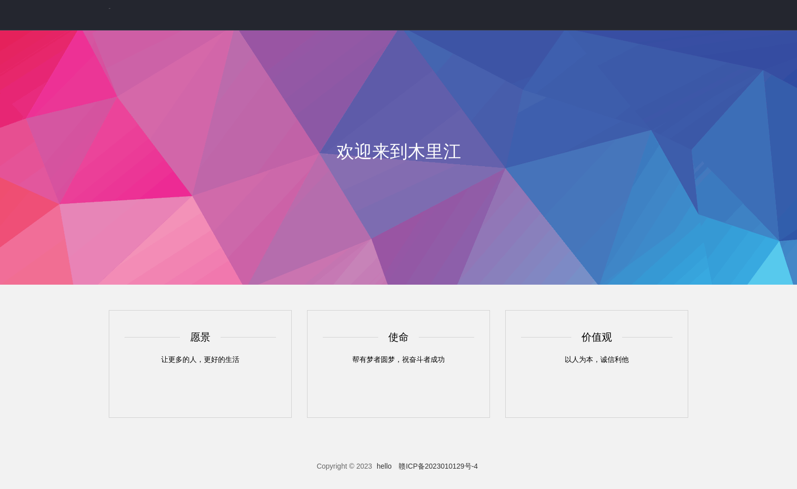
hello (384, 466)
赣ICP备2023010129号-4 (438, 466)
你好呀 (109, 8)
